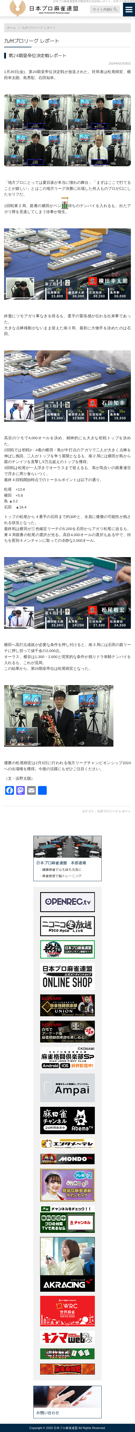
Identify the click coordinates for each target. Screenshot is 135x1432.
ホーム (11, 27)
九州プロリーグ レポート (114, 811)
